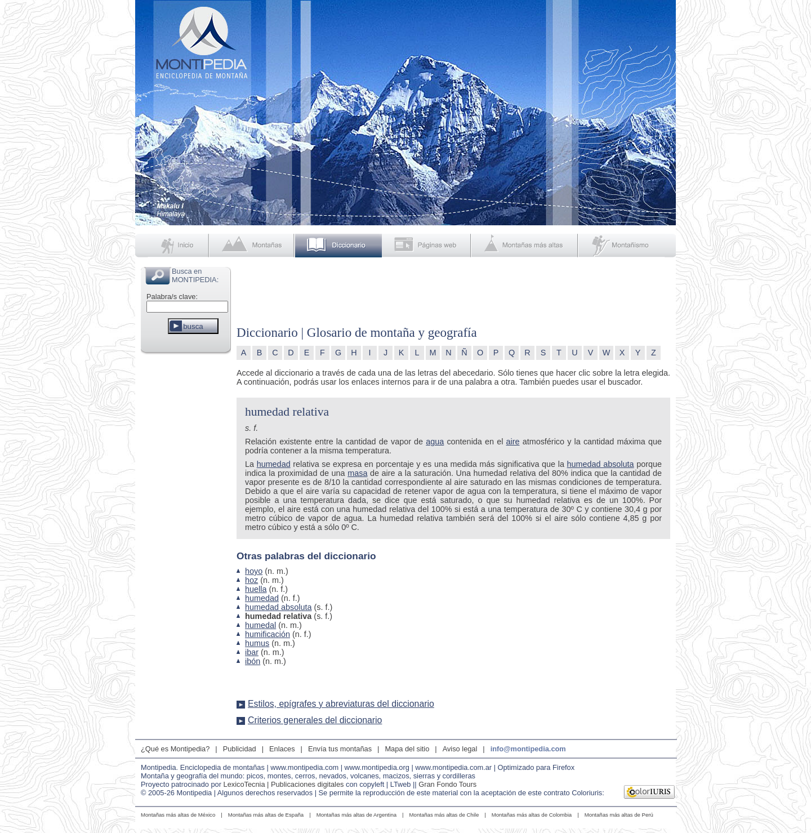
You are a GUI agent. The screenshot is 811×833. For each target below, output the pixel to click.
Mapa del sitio (407, 749)
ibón (252, 661)
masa (357, 473)
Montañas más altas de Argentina (356, 815)
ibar (252, 652)
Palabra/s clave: (172, 296)
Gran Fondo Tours (447, 784)
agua (435, 441)
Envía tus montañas (340, 749)
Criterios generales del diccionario (315, 720)
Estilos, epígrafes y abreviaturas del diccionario (341, 704)
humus (257, 643)
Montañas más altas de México (178, 815)
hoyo (253, 571)
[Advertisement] (186, 526)
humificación (267, 634)
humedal (260, 625)
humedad (274, 464)
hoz (251, 580)
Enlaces (282, 749)
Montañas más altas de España (266, 815)
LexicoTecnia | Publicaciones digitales (284, 784)
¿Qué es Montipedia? (175, 749)
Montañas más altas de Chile (444, 815)
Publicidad (239, 749)
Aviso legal (460, 749)
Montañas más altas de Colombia (532, 815)
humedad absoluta (600, 464)
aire (513, 441)
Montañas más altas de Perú (619, 815)
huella (255, 589)
